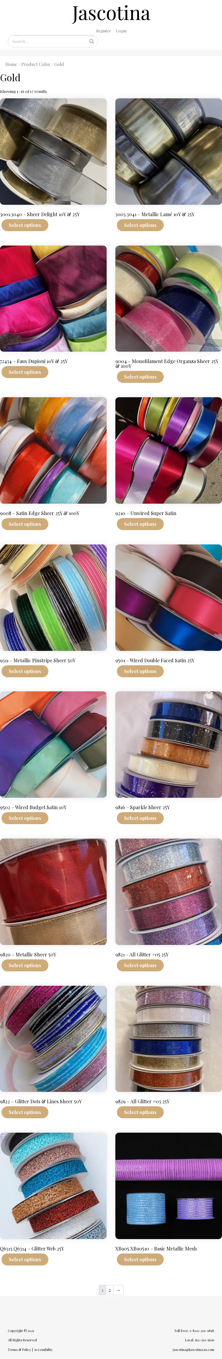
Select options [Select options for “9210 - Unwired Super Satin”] (140, 524)
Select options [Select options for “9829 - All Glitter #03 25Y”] (140, 1112)
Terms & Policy (19, 1349)
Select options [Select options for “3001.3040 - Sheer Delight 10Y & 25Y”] (25, 225)
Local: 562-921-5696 (199, 1340)
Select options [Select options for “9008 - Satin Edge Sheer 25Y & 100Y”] (25, 524)
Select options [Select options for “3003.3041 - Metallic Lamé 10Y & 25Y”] (140, 225)
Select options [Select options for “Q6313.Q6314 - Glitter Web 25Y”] (25, 1259)
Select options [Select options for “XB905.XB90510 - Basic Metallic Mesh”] (140, 1259)
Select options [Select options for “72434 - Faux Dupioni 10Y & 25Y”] (25, 372)
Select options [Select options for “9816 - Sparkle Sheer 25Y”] (140, 818)
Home (11, 64)
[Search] (92, 41)
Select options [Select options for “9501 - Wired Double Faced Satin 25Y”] (140, 671)
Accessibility (43, 1349)
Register (103, 30)
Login (121, 30)
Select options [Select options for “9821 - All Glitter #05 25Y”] (140, 965)
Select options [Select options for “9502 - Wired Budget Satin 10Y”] (25, 818)
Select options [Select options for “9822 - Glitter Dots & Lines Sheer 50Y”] (25, 1112)
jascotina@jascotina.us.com (193, 1349)
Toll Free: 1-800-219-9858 (194, 1330)
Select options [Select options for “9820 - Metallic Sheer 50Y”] (25, 965)
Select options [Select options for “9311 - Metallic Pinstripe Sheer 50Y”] (25, 671)
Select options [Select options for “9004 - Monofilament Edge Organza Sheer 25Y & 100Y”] (140, 377)
